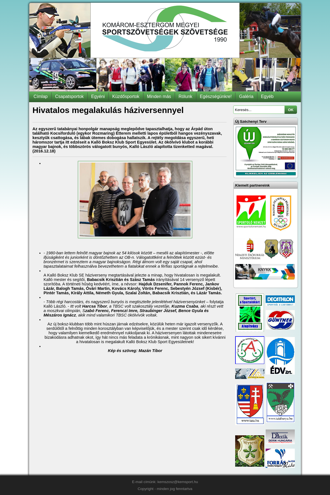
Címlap (41, 96)
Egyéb (267, 96)
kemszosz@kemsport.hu (178, 482)
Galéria (246, 96)
